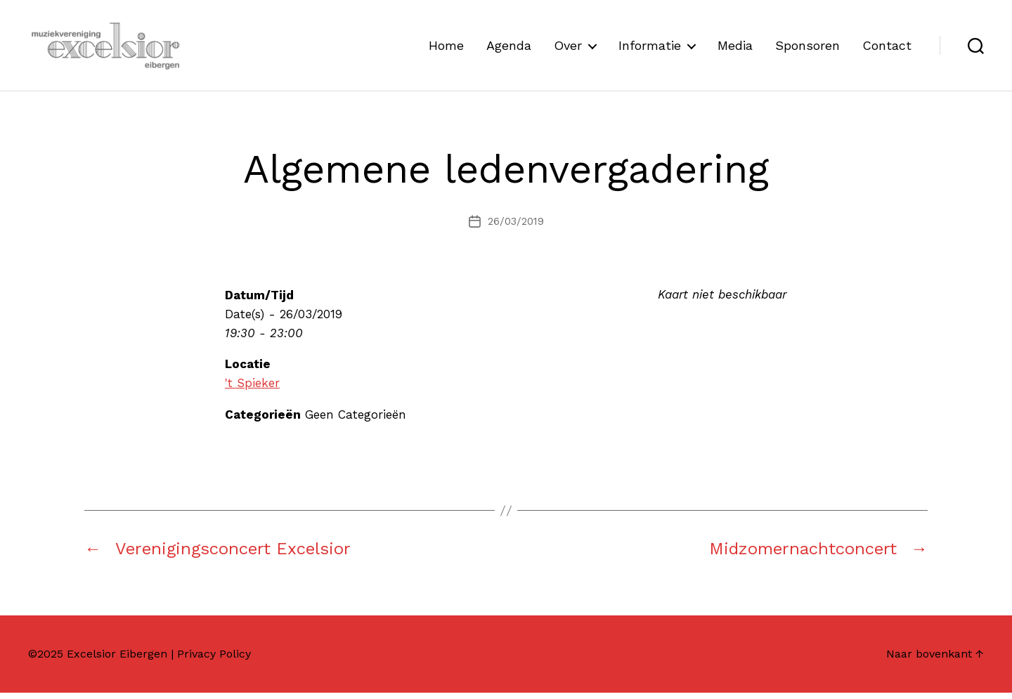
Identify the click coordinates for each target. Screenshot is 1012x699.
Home (446, 48)
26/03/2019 (516, 227)
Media (735, 48)
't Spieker (252, 389)
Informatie (649, 48)
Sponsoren (807, 48)
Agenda (508, 48)
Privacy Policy (214, 660)
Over (568, 48)
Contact (887, 48)
